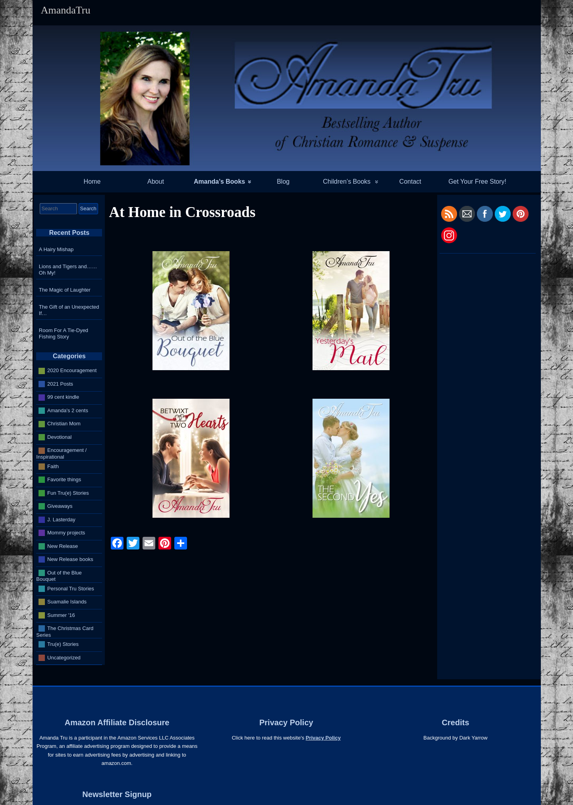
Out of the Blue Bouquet (58, 575)
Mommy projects (66, 533)
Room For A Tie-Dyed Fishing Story (63, 333)
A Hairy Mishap (56, 249)
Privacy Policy (323, 738)
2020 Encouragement (71, 370)
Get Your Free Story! (477, 181)
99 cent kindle (63, 397)
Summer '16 (61, 615)
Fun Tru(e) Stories (68, 493)
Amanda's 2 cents (67, 410)
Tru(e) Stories (63, 644)
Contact (410, 181)
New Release (62, 546)
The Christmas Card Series (64, 631)
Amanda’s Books (219, 181)
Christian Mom (64, 424)
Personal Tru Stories (70, 588)
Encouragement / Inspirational (61, 453)
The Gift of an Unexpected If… (69, 310)
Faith (53, 466)
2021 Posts (60, 384)
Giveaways (60, 506)
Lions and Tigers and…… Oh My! (68, 269)
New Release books (70, 559)
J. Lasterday (61, 519)
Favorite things (64, 479)
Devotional (59, 437)
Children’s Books (346, 181)
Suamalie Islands (67, 602)
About (155, 181)
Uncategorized (64, 657)
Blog (283, 181)
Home (92, 181)
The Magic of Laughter (65, 290)
